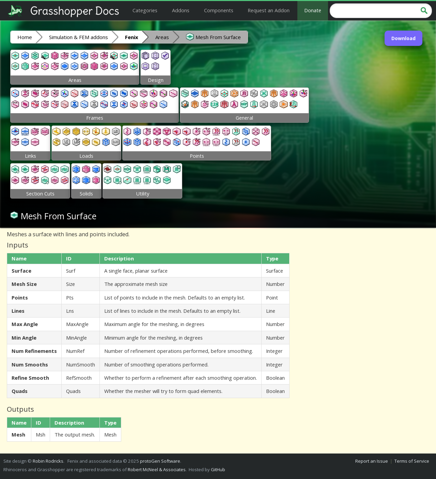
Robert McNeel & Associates (157, 469)
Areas (162, 37)
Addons (180, 10)
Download (403, 38)
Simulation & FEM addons (78, 37)
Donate (312, 10)
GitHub (218, 469)
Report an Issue (371, 461)
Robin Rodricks (48, 461)
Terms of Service (411, 461)
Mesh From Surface (213, 37)
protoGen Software (160, 461)
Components (218, 10)
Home (24, 37)
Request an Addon (269, 10)
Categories (145, 10)
